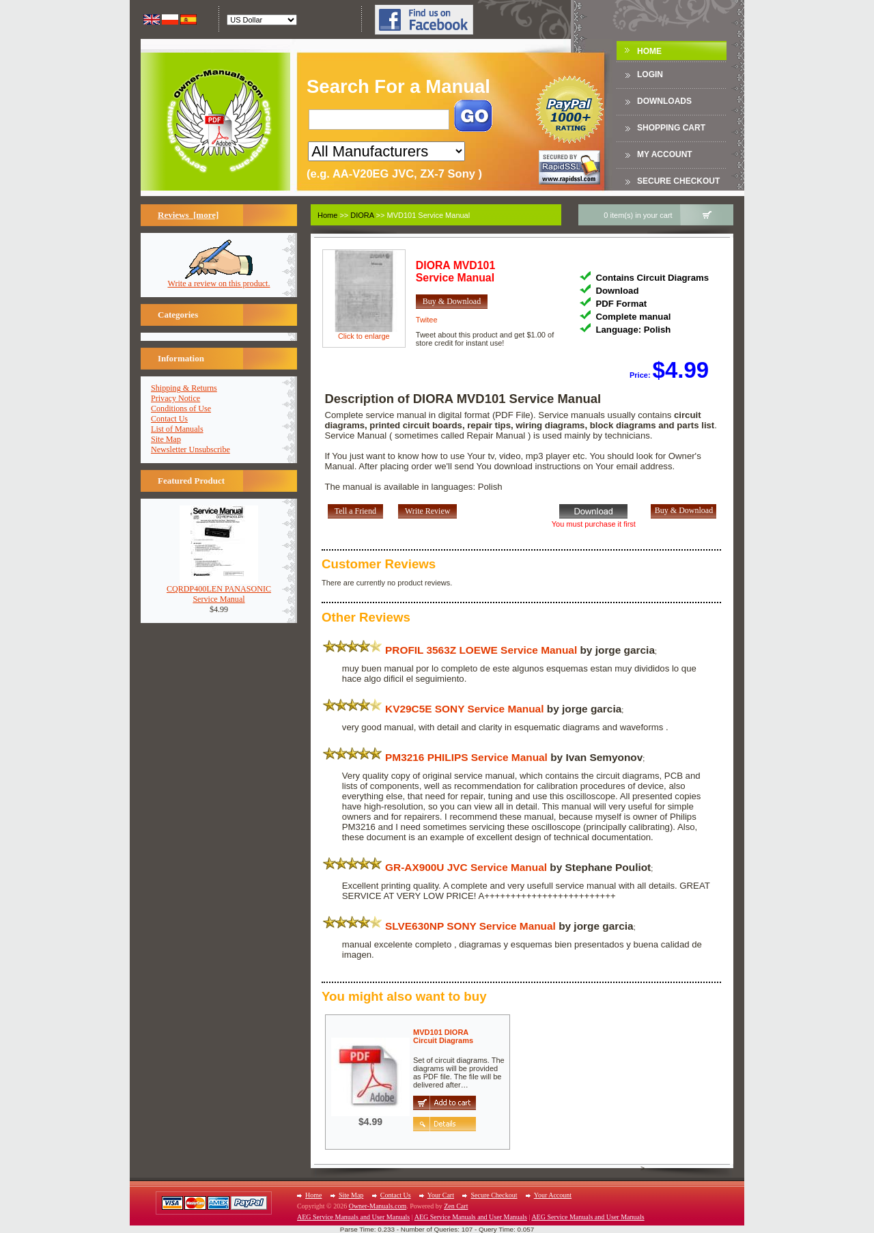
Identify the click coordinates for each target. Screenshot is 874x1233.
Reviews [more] (188, 215)
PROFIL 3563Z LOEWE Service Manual (481, 650)
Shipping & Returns (184, 388)
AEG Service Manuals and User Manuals (353, 1217)
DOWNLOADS (664, 101)
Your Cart (440, 1195)
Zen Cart (456, 1206)
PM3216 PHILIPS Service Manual (466, 757)
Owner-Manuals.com (378, 1206)
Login (650, 74)
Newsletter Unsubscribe (190, 449)
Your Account (553, 1195)
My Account (664, 154)
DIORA (361, 215)
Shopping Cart (671, 128)
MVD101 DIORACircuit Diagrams (443, 1036)
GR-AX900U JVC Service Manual (466, 867)
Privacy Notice (175, 398)
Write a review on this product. (219, 279)
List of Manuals (177, 429)
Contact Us (169, 419)
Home (649, 51)
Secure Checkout (678, 181)
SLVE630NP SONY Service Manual (470, 926)
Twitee (427, 320)
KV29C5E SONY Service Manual (464, 709)
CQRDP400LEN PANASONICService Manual (219, 590)
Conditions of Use (181, 408)
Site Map (166, 439)
